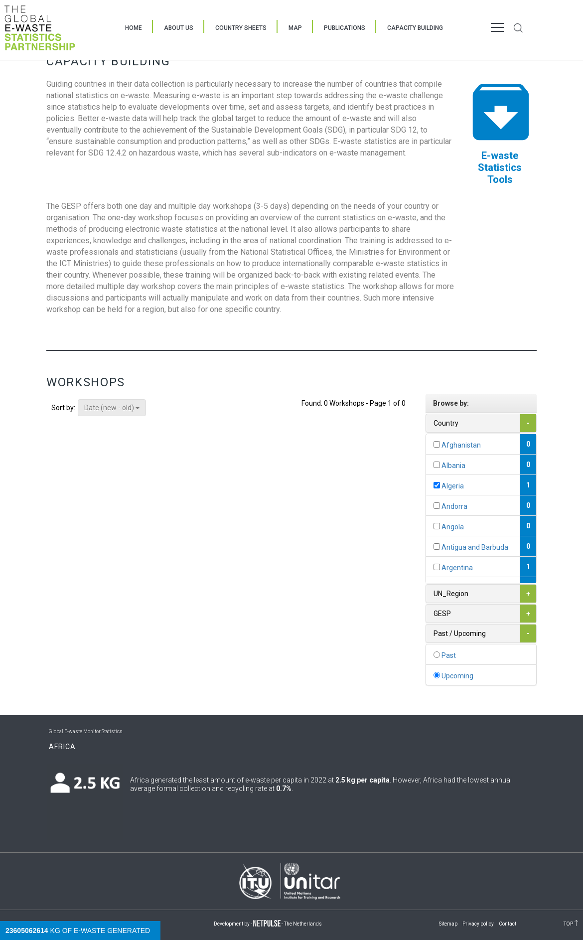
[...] (437, 444)
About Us (178, 27)
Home (133, 27)
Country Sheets (241, 27)
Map (295, 27)
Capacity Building (415, 27)
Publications (344, 27)
